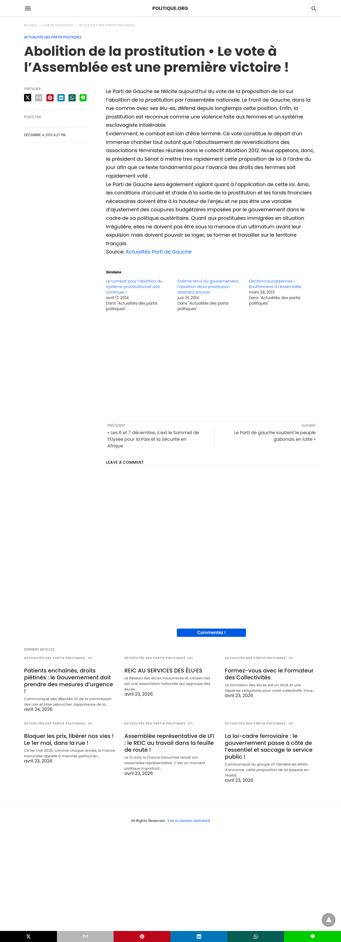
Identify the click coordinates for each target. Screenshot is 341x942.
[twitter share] (27, 97)
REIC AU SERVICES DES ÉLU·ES (163, 670)
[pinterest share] (50, 97)
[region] (211, 365)
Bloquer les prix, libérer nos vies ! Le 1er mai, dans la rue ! (69, 739)
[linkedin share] (61, 97)
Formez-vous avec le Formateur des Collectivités (269, 674)
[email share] (38, 97)
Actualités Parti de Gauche (159, 251)
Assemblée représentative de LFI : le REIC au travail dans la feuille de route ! (169, 743)
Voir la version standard (188, 820)
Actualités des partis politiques (107, 25)
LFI (90, 658)
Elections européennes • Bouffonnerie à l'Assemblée (275, 283)
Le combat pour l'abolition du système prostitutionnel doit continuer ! (134, 286)
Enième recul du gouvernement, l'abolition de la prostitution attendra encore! (208, 286)
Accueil (30, 25)
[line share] (83, 97)
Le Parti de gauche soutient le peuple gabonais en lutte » (275, 435)
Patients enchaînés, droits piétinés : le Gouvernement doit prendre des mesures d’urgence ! (68, 681)
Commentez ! (211, 632)
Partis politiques (58, 25)
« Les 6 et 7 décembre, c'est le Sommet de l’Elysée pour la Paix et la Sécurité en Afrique (153, 439)
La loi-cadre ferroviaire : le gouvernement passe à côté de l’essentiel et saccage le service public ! (269, 746)
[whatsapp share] (72, 97)
